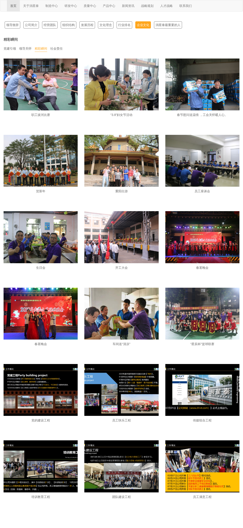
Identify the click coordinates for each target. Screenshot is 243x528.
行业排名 (124, 25)
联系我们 (185, 6)
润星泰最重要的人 (168, 25)
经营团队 (50, 25)
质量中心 (90, 6)
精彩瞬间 (41, 48)
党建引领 (10, 48)
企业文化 (143, 25)
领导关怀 (25, 48)
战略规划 (147, 6)
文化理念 (105, 25)
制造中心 (51, 6)
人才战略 (166, 6)
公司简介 (31, 25)
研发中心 (71, 6)
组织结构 (68, 25)
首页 (13, 6)
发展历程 (87, 25)
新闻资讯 (128, 6)
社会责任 (56, 48)
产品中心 (109, 6)
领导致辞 (12, 25)
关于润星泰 (31, 6)
